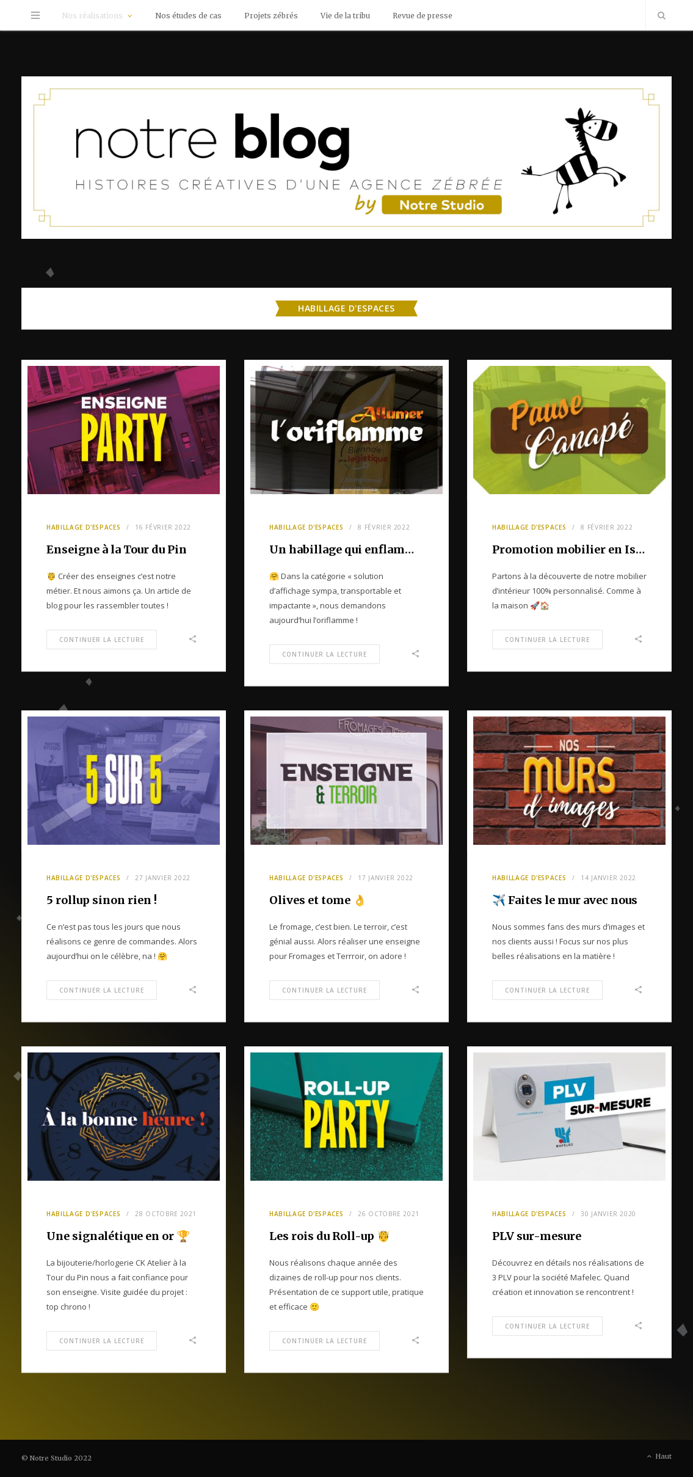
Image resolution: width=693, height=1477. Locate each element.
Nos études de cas (188, 15)
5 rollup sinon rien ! (101, 900)
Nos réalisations (92, 15)
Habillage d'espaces (83, 527)
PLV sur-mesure (536, 1236)
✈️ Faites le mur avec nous (564, 900)
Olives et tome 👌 (317, 900)
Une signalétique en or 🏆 (118, 1236)
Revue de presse (422, 15)
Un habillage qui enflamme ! (348, 549)
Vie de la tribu (345, 15)
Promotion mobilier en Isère (572, 549)
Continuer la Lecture (101, 639)
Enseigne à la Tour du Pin (116, 549)
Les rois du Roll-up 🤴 (329, 1236)
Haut (658, 1457)
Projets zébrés (271, 15)
